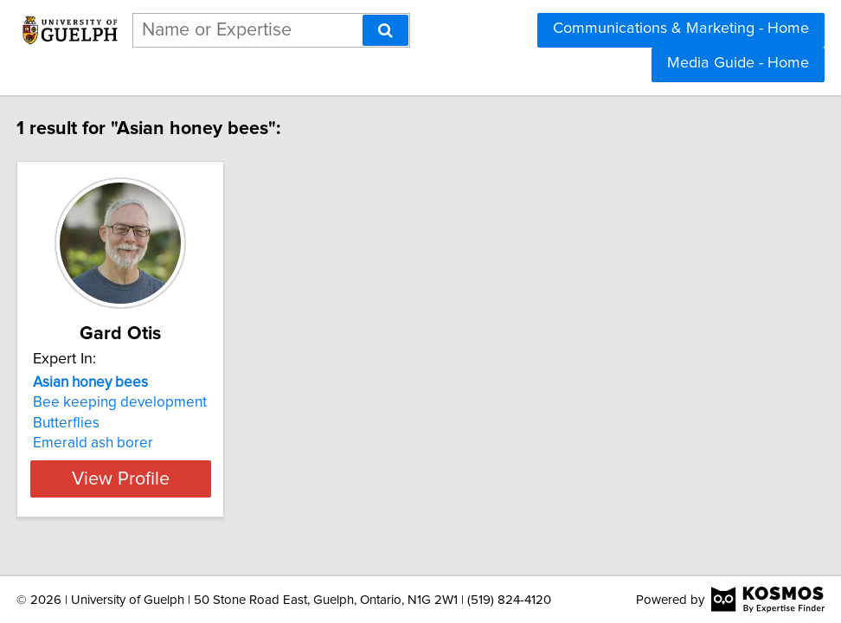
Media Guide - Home (738, 63)
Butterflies (81, 423)
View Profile (157, 478)
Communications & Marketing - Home (681, 28)
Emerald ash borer (108, 443)
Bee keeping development (134, 402)
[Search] (385, 30)
